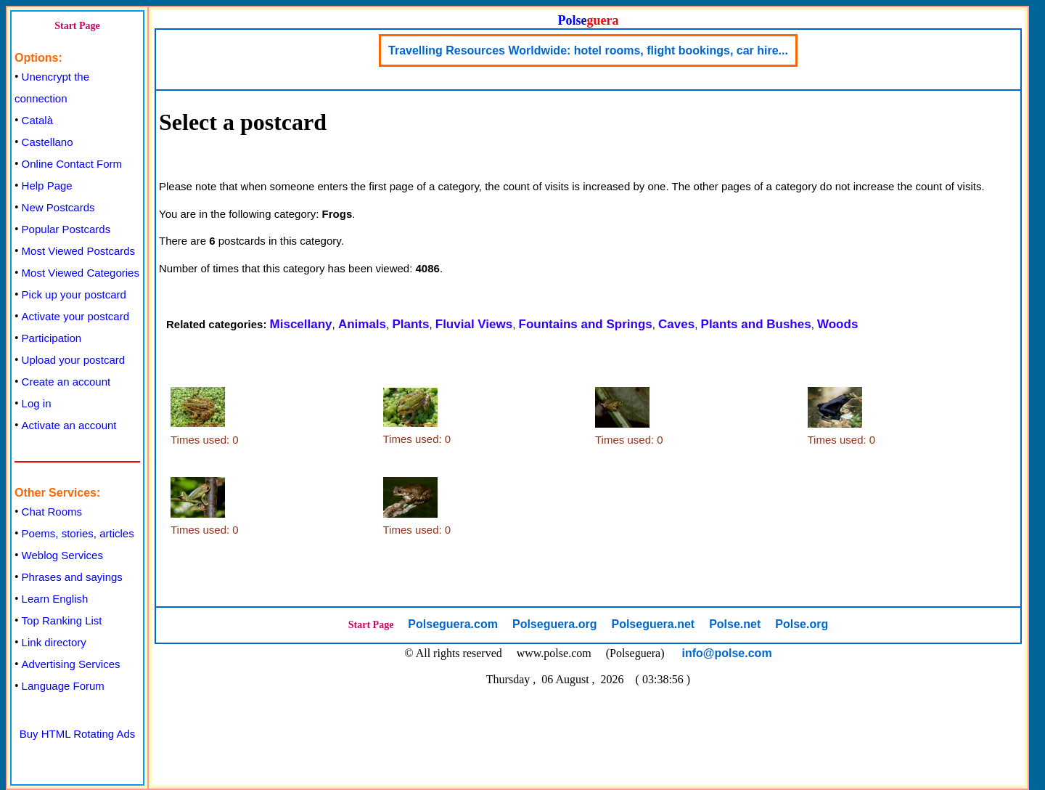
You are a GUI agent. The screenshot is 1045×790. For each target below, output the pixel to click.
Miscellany (301, 324)
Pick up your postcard (74, 294)
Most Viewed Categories (80, 272)
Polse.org (801, 624)
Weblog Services (62, 555)
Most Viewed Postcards (78, 251)
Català (37, 120)
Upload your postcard (74, 360)
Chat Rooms (52, 511)
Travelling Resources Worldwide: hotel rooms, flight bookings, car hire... (588, 50)
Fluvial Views (473, 324)
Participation (52, 338)
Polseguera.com (453, 624)
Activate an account (69, 425)
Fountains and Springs (585, 324)
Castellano (47, 142)
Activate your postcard (75, 316)
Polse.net (735, 624)
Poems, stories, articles (78, 533)
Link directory (54, 642)
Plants (410, 324)
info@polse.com (727, 653)
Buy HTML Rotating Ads (78, 734)
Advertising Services (71, 664)
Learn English (55, 598)
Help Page (47, 185)
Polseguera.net (652, 624)
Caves (676, 324)
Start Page (77, 25)
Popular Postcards (66, 229)
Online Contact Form (72, 164)
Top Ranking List (62, 620)
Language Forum (63, 686)
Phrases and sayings (72, 577)
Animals (362, 324)
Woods (837, 324)
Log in (37, 403)
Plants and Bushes (756, 324)
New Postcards (58, 207)
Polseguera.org (554, 624)
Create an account (66, 381)
